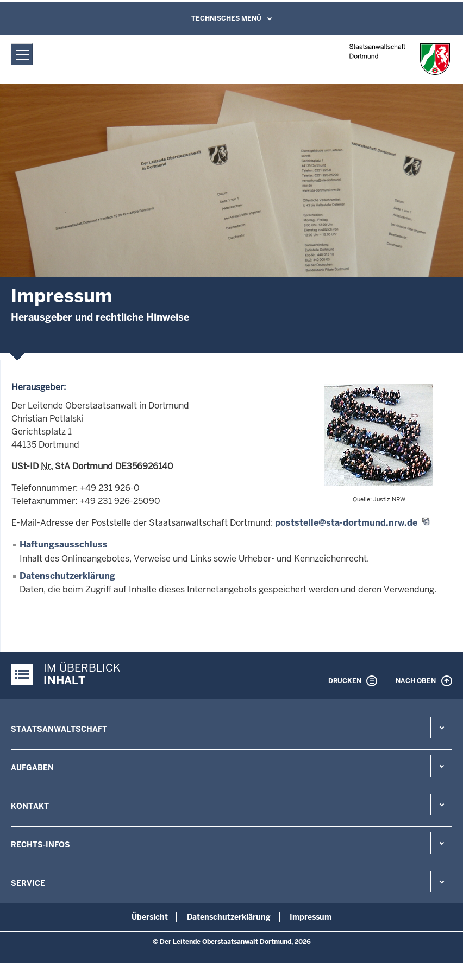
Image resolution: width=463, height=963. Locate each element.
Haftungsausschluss (64, 544)
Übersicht (150, 917)
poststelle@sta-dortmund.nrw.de (346, 522)
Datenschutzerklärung (67, 576)
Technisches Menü (226, 18)
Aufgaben (32, 768)
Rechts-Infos (40, 845)
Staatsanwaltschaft (59, 729)
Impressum (310, 917)
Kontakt (30, 806)
